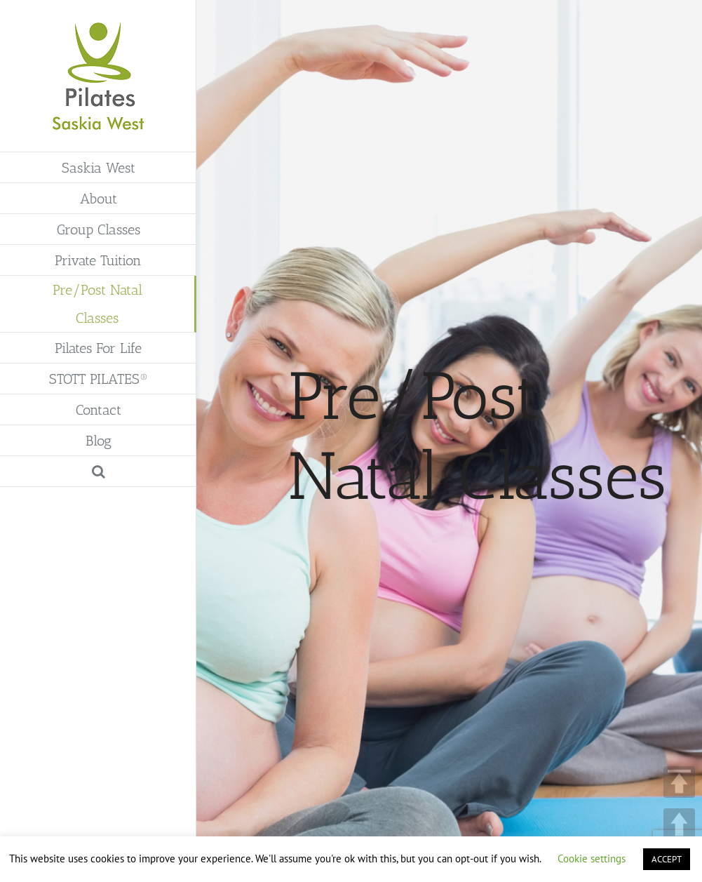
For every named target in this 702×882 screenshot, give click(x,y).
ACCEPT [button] (667, 859)
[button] (98, 471)
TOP (679, 782)
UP (679, 824)
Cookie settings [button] (592, 858)
